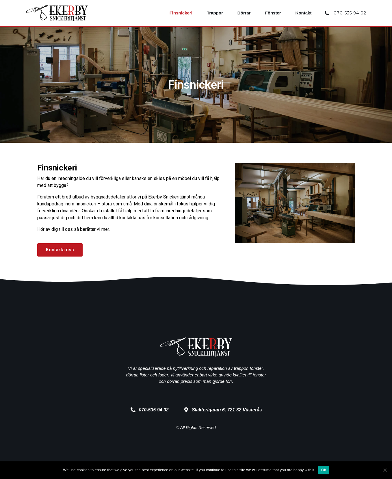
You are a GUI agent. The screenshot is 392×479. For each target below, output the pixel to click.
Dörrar (244, 12)
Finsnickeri (181, 12)
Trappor (215, 12)
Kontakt (304, 12)
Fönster (273, 12)
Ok (323, 470)
